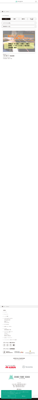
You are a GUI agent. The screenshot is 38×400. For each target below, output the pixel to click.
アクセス (5, 328)
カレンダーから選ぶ (32, 19)
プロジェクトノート (7, 332)
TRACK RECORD (6, 322)
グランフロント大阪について (8, 331)
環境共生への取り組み (7, 335)
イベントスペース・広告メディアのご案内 (10, 339)
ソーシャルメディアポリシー (32, 396)
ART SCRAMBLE (6, 324)
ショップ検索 (6, 316)
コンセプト (6, 333)
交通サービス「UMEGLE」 (8, 326)
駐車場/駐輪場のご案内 (7, 329)
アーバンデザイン (6, 334)
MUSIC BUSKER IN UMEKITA (8, 318)
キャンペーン (6, 314)
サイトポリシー (11, 393)
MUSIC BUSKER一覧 (7, 319)
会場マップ (6, 321)
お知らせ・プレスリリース (8, 337)
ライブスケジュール (7, 320)
